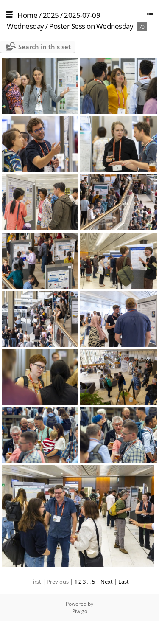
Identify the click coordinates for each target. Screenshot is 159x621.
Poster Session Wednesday (91, 26)
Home (27, 15)
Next (106, 581)
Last (123, 581)
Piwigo (79, 611)
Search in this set (44, 46)
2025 (51, 15)
